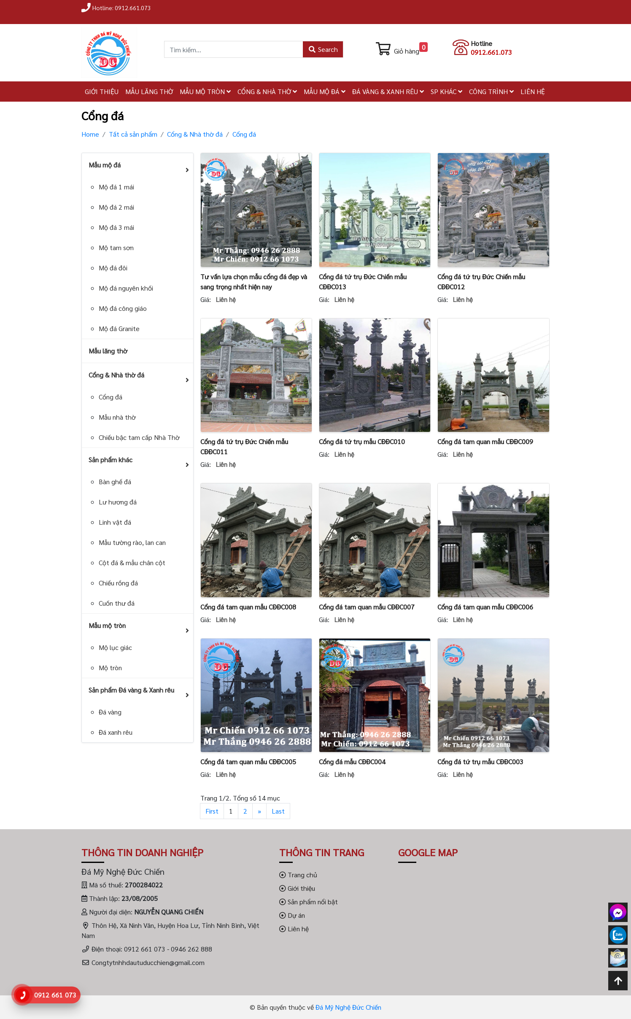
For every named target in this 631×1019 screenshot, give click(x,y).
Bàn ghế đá (115, 481)
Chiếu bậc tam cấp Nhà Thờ (139, 437)
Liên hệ (294, 928)
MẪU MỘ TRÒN (205, 91)
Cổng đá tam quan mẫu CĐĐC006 (485, 606)
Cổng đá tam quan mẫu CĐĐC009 (485, 441)
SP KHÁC (446, 91)
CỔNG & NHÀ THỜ (267, 91)
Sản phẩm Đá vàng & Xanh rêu (131, 689)
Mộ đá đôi (113, 267)
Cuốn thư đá (117, 602)
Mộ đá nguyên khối (126, 287)
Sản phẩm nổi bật (308, 901)
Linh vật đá (115, 522)
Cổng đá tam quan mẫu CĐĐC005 (248, 761)
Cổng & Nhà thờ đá (195, 133)
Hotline (481, 43)
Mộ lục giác (115, 647)
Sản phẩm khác (110, 459)
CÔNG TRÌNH (491, 91)
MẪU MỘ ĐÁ (324, 91)
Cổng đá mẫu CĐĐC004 (352, 761)
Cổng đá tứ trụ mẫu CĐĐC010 (362, 441)
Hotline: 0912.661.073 (121, 7)
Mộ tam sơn (116, 247)
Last (278, 810)
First (211, 810)
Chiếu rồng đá (118, 582)
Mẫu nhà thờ (117, 416)
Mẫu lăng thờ (108, 350)
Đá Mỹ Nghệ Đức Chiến (348, 1007)
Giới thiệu (297, 888)
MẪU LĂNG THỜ (149, 91)
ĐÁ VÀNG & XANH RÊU (388, 91)
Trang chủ (298, 874)
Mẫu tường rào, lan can (132, 542)
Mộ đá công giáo (123, 308)
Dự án (292, 915)
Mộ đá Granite (119, 328)
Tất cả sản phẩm (133, 133)
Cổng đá (244, 133)
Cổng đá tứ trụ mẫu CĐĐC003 (480, 761)
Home (90, 133)
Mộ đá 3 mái (116, 227)
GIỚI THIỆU (102, 91)
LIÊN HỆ (532, 91)
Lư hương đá (118, 501)
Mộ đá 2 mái (116, 206)
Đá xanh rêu (115, 732)
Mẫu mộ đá (105, 164)
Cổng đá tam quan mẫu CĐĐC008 (248, 606)
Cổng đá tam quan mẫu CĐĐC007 (367, 606)
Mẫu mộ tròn (107, 625)
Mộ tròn (110, 667)
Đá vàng (110, 711)
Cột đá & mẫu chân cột (132, 562)
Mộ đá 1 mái (116, 186)
